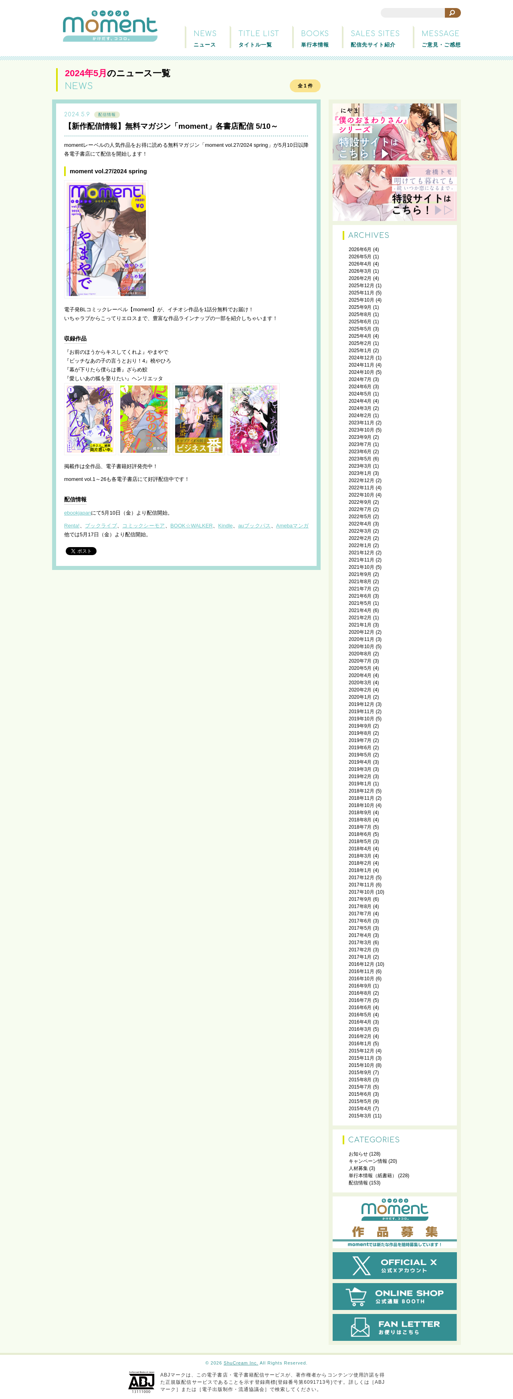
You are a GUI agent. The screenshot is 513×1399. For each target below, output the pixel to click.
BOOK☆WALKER (191, 526)
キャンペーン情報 (368, 1161)
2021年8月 (360, 581)
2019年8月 (360, 733)
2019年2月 (360, 776)
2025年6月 (360, 321)
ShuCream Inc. (241, 1362)
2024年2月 (360, 415)
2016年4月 (360, 1022)
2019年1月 (360, 784)
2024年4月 (360, 401)
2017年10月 (361, 892)
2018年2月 (360, 863)
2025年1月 (360, 350)
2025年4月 (360, 336)
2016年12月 (361, 964)
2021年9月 (360, 574)
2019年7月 (360, 740)
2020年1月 (360, 697)
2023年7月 (360, 444)
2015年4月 (360, 1108)
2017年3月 (360, 942)
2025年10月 (361, 300)
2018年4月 (360, 849)
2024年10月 (361, 372)
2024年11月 (361, 365)
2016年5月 (360, 1015)
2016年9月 (360, 986)
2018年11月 (361, 798)
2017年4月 (360, 935)
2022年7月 (360, 509)
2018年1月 (360, 870)
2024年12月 (361, 358)
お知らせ (358, 1154)
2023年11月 (361, 423)
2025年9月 (360, 307)
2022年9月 (360, 502)
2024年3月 (360, 408)
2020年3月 (360, 682)
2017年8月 (360, 906)
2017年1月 (360, 957)
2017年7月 (360, 913)
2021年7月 (360, 589)
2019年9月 (360, 726)
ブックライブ (101, 526)
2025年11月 (361, 293)
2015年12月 (361, 1051)
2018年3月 (360, 856)
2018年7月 (360, 827)
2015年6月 (360, 1094)
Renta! (71, 526)
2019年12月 (361, 704)
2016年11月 (361, 971)
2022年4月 (360, 524)
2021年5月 (360, 603)
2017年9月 (360, 899)
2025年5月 (360, 329)
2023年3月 (360, 466)
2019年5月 (360, 755)
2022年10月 (361, 495)
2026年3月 (360, 271)
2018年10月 (361, 805)
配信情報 (107, 114)
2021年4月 (360, 610)
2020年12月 (361, 632)
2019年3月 (360, 769)
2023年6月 (360, 451)
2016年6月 (360, 1007)
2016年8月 (360, 993)
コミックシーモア (143, 526)
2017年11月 (361, 885)
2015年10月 (361, 1065)
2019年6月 (360, 747)
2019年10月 (361, 719)
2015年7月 (360, 1087)
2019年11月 (361, 711)
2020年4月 (360, 675)
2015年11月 (361, 1058)
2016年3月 (360, 1029)
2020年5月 (360, 668)
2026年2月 (360, 278)
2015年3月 (360, 1116)
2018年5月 (360, 841)
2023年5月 (360, 459)
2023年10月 (361, 430)
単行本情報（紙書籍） (373, 1175)
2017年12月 (361, 877)
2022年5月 (360, 516)
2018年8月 (360, 820)
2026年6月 (360, 249)
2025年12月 (361, 285)
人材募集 (358, 1168)
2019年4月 (360, 762)
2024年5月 (360, 394)
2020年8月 (360, 654)
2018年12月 (361, 791)
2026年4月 (360, 264)
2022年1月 (360, 545)
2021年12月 (361, 553)
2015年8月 (360, 1080)
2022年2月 (360, 538)
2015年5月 (360, 1101)
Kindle (225, 526)
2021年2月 (360, 617)
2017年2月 (360, 950)
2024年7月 (360, 379)
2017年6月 (360, 921)
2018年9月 (360, 812)
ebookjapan (77, 513)
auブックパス (254, 526)
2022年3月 (360, 531)
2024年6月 (360, 386)
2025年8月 (360, 314)
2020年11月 (361, 639)
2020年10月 (361, 646)
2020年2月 (360, 690)
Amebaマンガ (292, 526)
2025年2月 (360, 343)
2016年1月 (360, 1043)
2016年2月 (360, 1036)
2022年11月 (361, 488)
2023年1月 (360, 473)
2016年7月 (360, 1000)
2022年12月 (361, 480)
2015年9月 (360, 1072)
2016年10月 (361, 978)
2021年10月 (361, 567)
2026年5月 (360, 257)
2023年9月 (360, 437)
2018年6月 (360, 834)
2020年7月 (360, 661)
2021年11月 (361, 560)
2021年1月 (360, 625)
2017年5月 (360, 928)
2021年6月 (360, 596)
